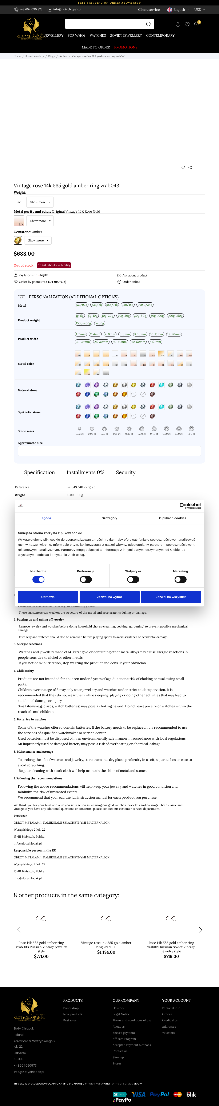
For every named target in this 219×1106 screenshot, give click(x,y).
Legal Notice (121, 1014)
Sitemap (118, 1057)
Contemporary (160, 35)
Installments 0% (85, 472)
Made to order (96, 47)
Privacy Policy (94, 1084)
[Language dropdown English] (178, 9)
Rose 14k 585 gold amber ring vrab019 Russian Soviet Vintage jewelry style (171, 947)
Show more (38, 202)
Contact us (120, 1051)
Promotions (125, 47)
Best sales (69, 1020)
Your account (176, 1000)
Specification (39, 472)
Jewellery (53, 35)
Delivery (118, 1008)
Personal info (171, 1008)
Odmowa (48, 597)
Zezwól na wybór (109, 597)
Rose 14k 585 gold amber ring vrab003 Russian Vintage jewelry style (41, 947)
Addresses (169, 1026)
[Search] (149, 24)
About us (118, 1026)
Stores (117, 1063)
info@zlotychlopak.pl (64, 9)
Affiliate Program (124, 1039)
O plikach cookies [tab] (172, 518)
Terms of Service (121, 1084)
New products (72, 1014)
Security (126, 472)
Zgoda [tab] (46, 518)
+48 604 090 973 (28, 9)
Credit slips (170, 1020)
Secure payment (124, 1033)
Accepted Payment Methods (132, 1045)
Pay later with (31, 275)
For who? (76, 35)
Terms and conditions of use (132, 1020)
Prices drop (71, 1008)
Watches (98, 35)
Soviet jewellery (126, 35)
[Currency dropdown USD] (199, 9)
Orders (167, 1014)
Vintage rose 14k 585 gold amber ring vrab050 (106, 945)
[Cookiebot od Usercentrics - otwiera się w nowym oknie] (182, 506)
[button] (200, 929)
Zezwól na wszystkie (171, 597)
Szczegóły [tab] (109, 518)
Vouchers (168, 1033)
